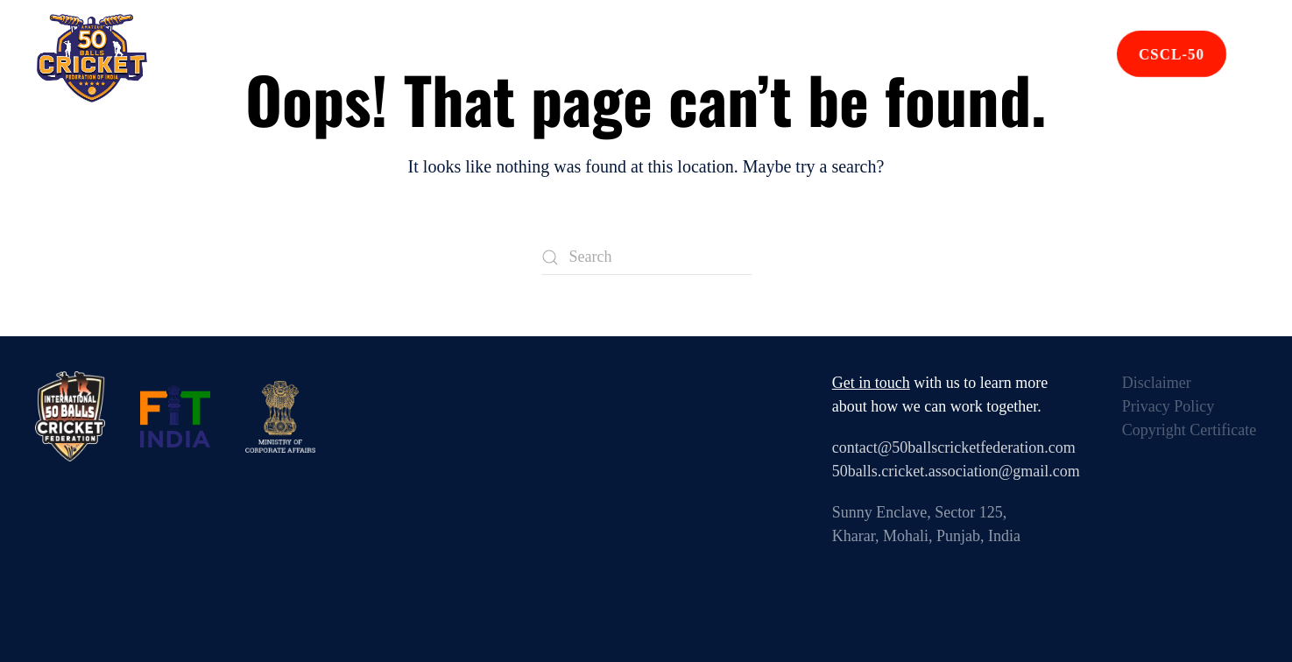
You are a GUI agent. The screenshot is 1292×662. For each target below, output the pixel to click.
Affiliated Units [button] (662, 58)
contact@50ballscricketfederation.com (954, 447)
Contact (930, 58)
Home (359, 58)
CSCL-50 (1171, 54)
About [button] (439, 58)
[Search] (646, 257)
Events (526, 58)
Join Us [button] (1027, 58)
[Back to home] (92, 58)
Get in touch (871, 382)
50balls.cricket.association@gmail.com (956, 471)
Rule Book (815, 58)
